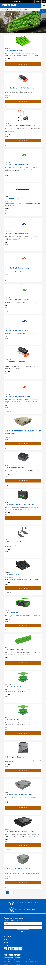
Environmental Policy (19, 961)
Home (3, 9)
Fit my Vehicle (16, 1)
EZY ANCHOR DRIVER (12, 199)
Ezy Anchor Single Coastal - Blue (16, 330)
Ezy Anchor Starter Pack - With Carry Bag (19, 88)
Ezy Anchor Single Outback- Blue (16, 233)
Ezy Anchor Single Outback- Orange (17, 396)
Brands (16, 9)
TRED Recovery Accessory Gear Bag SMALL (20, 504)
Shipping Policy (32, 959)
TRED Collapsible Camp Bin (14, 757)
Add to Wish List (23, 64)
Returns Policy (17, 959)
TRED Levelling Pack (12, 612)
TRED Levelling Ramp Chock (14, 649)
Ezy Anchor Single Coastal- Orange (17, 268)
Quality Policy (10, 961)
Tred (21, 9)
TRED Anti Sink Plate (12, 720)
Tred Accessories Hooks (13, 542)
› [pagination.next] (12, 892)
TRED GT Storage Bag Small (14, 467)
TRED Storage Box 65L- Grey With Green (19, 869)
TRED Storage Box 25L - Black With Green (19, 832)
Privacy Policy (24, 959)
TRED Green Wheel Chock (14, 51)
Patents (26, 961)
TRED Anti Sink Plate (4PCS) (15, 687)
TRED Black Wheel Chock (13, 575)
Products (9, 9)
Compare (8, 68)
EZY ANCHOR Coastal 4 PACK (15, 362)
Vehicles (31, 961)
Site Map (37, 961)
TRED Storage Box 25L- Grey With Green (19, 794)
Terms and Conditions (8, 959)
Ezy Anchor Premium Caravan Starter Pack (20, 125)
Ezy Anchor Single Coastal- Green (17, 299)
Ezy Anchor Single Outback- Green (17, 164)
